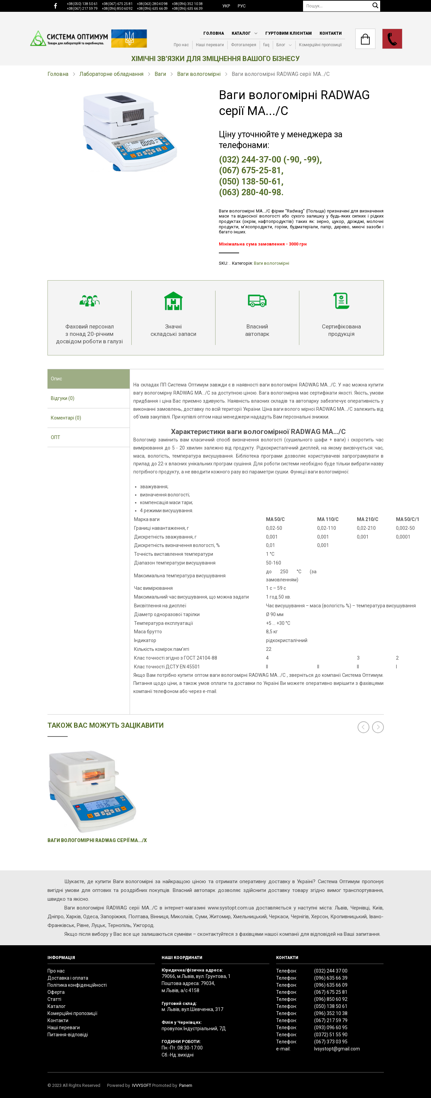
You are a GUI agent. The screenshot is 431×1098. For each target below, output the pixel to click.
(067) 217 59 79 (330, 1020)
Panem (185, 1085)
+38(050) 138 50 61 (82, 4)
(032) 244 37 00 (330, 971)
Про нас (181, 44)
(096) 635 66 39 (330, 978)
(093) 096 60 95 (330, 1027)
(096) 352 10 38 (330, 1013)
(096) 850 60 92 (330, 999)
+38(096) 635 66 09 (152, 8)
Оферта (56, 992)
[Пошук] (341, 6)
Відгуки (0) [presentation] (62, 398)
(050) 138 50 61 (330, 1006)
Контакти (331, 33)
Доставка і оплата (67, 978)
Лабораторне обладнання (111, 74)
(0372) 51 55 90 (330, 1034)
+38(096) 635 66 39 (187, 8)
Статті (54, 999)
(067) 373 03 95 (330, 1041)
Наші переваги (210, 44)
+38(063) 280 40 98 (152, 4)
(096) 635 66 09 (330, 985)
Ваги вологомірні (199, 74)
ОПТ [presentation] (55, 437)
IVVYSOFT (141, 1085)
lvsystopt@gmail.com (337, 1048)
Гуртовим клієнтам (288, 33)
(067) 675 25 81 (330, 992)
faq (266, 44)
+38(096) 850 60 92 (117, 8)
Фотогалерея (243, 44)
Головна (213, 33)
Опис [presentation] (56, 378)
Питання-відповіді (67, 1034)
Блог (280, 44)
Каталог (241, 33)
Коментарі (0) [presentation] (66, 418)
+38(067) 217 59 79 (82, 8)
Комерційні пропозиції (320, 44)
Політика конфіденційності (77, 985)
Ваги (160, 74)
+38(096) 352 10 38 (187, 4)
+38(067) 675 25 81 (117, 4)
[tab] (88, 379)
